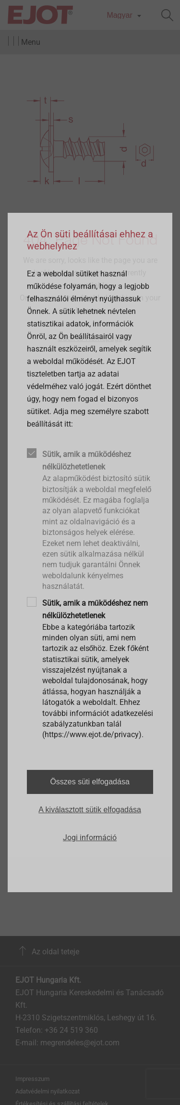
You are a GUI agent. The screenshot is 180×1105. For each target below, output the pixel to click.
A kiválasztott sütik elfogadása (89, 810)
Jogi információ (90, 837)
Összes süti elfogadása (89, 782)
